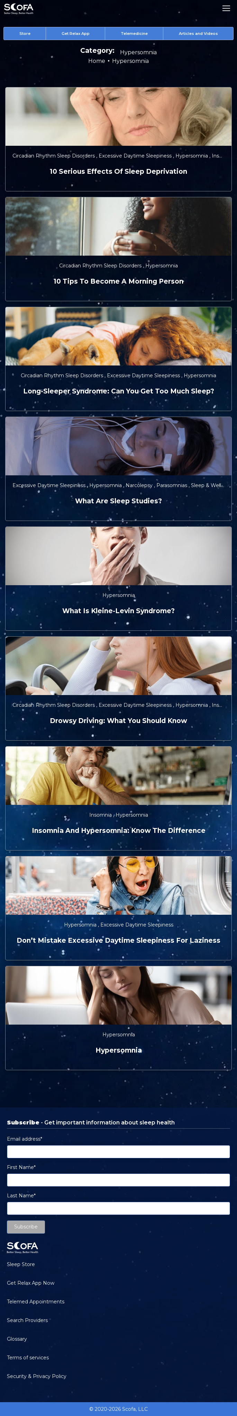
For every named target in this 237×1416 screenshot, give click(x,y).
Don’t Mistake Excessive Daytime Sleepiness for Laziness (118, 940)
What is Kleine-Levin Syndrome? (118, 611)
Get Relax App (76, 33)
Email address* (24, 1139)
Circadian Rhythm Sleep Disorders (54, 156)
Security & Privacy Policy (36, 1376)
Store (24, 33)
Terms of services (28, 1358)
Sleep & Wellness (212, 485)
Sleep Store (21, 1264)
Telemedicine (134, 33)
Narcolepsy (140, 485)
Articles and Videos (198, 33)
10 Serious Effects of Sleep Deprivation (118, 171)
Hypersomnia (192, 156)
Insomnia (224, 156)
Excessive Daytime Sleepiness (136, 156)
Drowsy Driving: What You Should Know (118, 721)
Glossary (17, 1339)
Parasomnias (172, 485)
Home (96, 61)
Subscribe (26, 1227)
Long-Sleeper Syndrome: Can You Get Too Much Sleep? (118, 391)
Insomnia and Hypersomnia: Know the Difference (119, 831)
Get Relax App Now (30, 1283)
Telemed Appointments (35, 1302)
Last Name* (21, 1195)
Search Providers (27, 1320)
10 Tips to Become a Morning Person (118, 281)
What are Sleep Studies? (118, 501)
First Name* (21, 1167)
